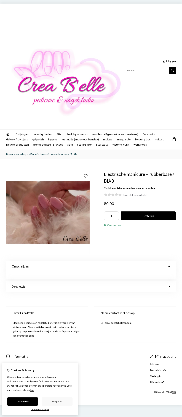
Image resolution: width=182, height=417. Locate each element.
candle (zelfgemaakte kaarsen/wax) (115, 134)
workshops (140, 144)
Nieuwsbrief (157, 374)
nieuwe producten (17, 144)
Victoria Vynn (120, 144)
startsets (102, 144)
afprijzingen (21, 134)
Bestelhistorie (158, 362)
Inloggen (155, 356)
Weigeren (57, 401)
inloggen (169, 61)
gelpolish (38, 139)
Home (9, 154)
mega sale (124, 139)
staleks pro (84, 144)
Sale (70, 144)
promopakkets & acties (48, 144)
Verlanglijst (156, 368)
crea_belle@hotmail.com (118, 315)
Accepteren (23, 401)
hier (32, 390)
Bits (59, 134)
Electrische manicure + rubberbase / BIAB (53, 154)
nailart (159, 139)
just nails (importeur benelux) (80, 139)
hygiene (52, 139)
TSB (174, 384)
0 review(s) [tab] (91, 279)
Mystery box (143, 139)
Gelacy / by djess (17, 139)
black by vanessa (77, 134)
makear (108, 139)
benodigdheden (42, 134)
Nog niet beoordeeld (135, 194)
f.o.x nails (149, 134)
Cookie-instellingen (40, 409)
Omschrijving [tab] (91, 266)
